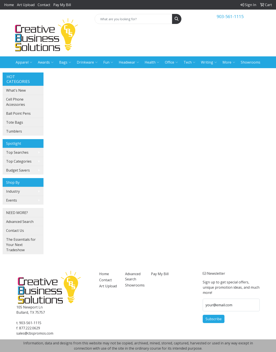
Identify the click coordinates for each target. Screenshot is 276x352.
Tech (189, 62)
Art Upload (26, 4)
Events (11, 200)
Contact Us (15, 230)
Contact (44, 4)
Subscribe (214, 319)
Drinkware (87, 62)
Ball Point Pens (18, 113)
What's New (16, 90)
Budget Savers (18, 170)
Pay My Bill (62, 4)
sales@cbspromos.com (34, 333)
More (228, 62)
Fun (108, 62)
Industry (13, 191)
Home (9, 4)
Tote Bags (14, 122)
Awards (46, 62)
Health (152, 62)
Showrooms (250, 62)
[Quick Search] (133, 19)
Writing (209, 62)
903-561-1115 (230, 16)
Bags (65, 62)
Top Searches (17, 152)
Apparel (24, 62)
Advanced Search (19, 221)
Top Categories (19, 161)
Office (171, 62)
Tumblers (14, 131)
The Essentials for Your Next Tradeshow (21, 244)
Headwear (129, 62)
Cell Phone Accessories (15, 102)
